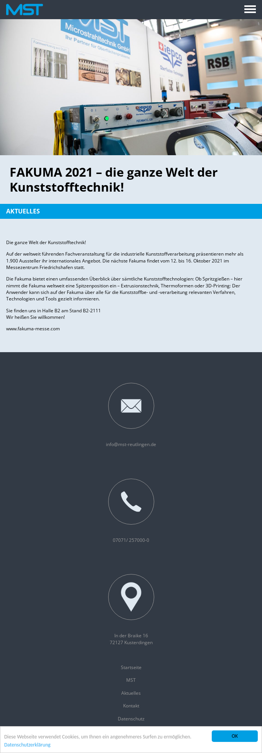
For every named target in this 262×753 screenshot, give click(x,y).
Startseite (131, 667)
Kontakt (131, 705)
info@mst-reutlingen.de (131, 415)
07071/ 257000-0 (131, 511)
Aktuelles (23, 211)
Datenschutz (131, 718)
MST (131, 680)
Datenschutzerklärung (27, 745)
